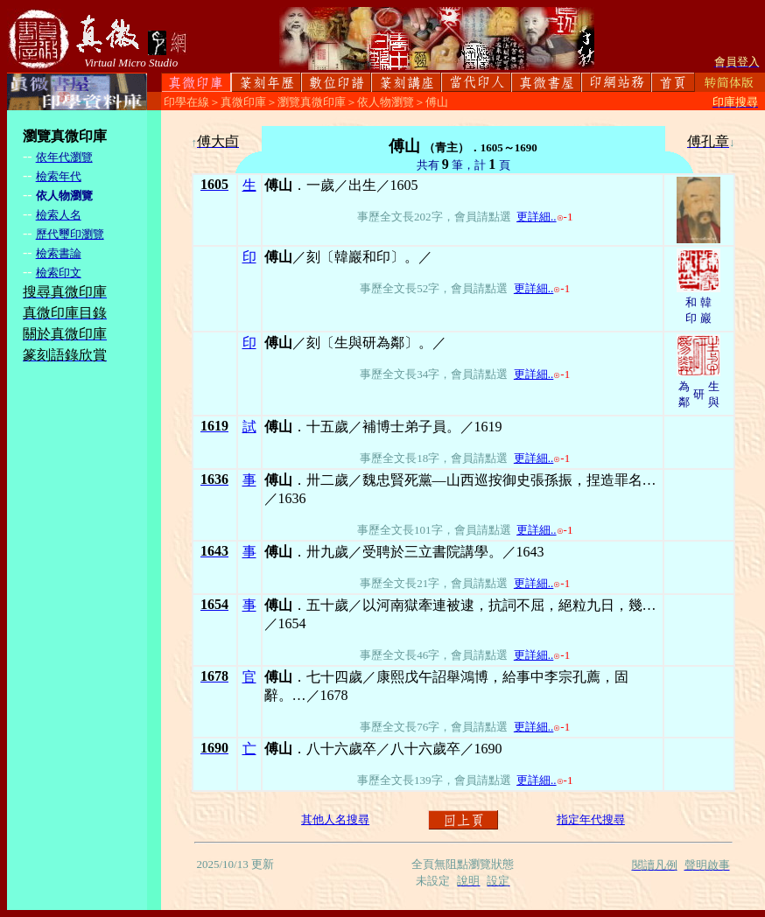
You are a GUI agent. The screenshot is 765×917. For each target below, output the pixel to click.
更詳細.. (536, 216)
